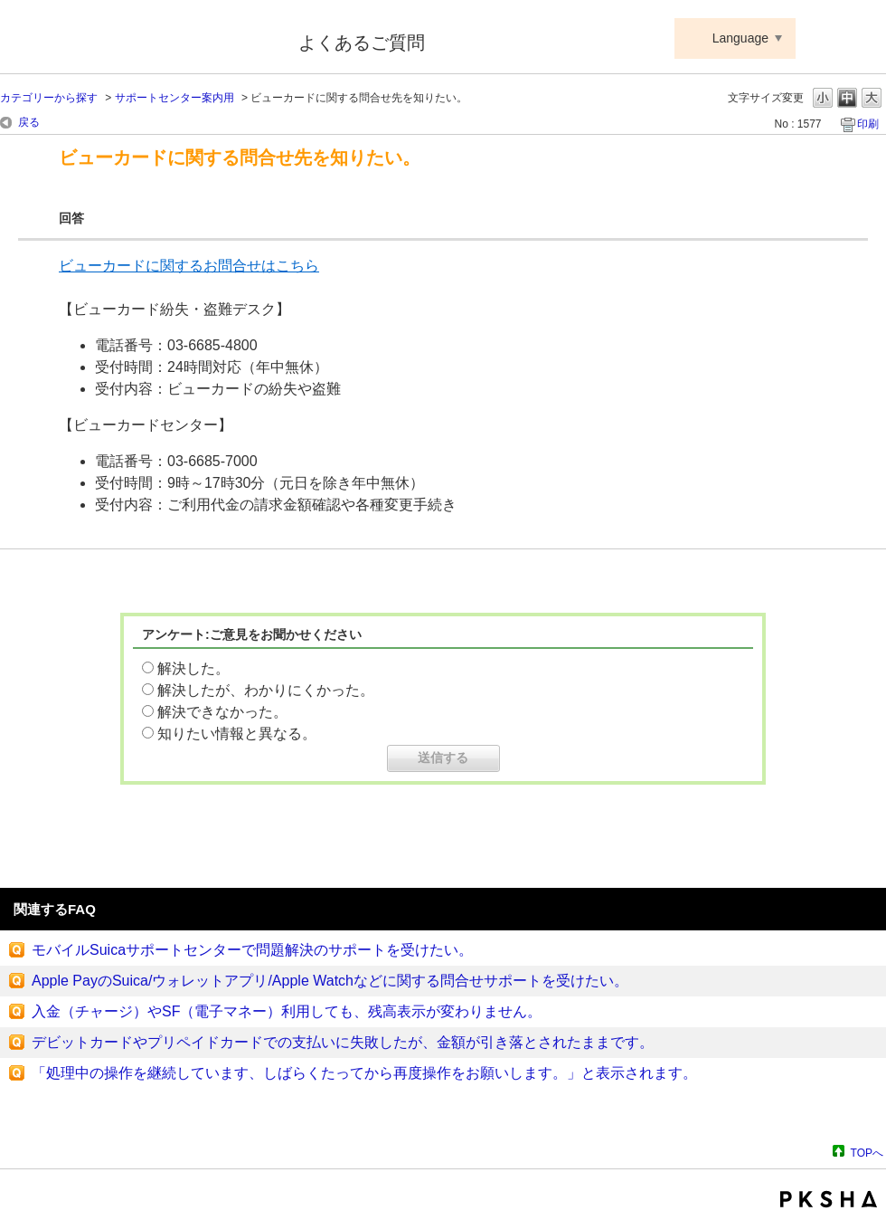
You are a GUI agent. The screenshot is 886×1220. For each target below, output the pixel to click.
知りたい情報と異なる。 (236, 733)
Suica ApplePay (137, 39)
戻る (29, 122)
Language (740, 38)
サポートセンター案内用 (174, 97)
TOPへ (867, 1152)
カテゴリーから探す (49, 97)
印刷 (868, 124)
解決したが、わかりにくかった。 (265, 690)
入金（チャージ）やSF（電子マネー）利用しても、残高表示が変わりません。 (287, 1011)
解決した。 (193, 668)
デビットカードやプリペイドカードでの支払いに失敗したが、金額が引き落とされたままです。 (343, 1042)
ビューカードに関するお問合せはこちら (189, 265)
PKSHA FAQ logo (828, 1199)
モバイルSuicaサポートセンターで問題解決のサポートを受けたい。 (252, 950)
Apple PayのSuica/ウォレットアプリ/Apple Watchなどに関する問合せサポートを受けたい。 (330, 980)
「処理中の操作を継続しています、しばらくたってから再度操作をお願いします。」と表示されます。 (364, 1073)
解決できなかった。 (222, 712)
